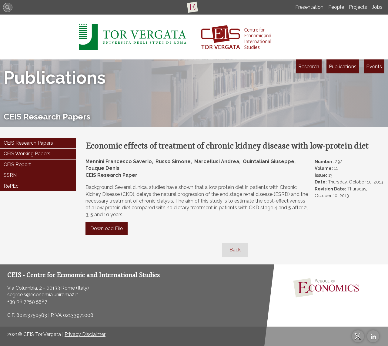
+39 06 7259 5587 (27, 301)
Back (235, 250)
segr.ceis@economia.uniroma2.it (42, 294)
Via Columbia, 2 (24, 288)
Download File (106, 228)
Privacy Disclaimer (85, 334)
